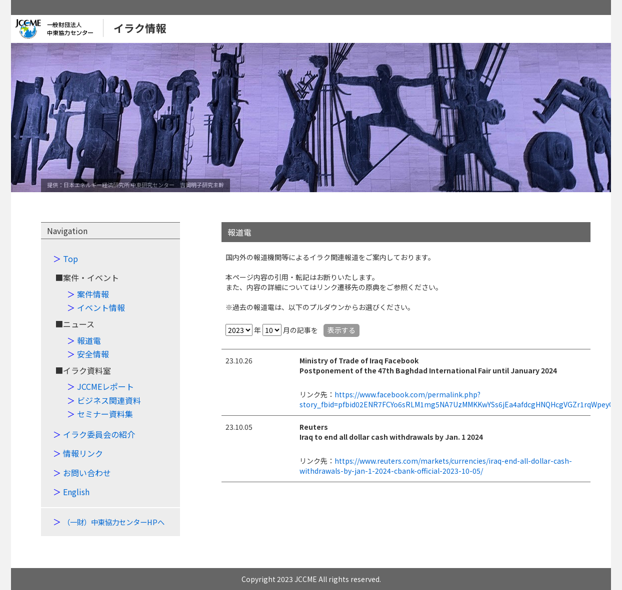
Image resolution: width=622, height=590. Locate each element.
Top (70, 259)
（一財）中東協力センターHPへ (113, 522)
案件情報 (93, 294)
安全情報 (93, 354)
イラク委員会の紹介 (99, 434)
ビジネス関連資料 (109, 400)
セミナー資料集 (105, 414)
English (76, 492)
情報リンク (83, 453)
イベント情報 (101, 307)
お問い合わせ (87, 473)
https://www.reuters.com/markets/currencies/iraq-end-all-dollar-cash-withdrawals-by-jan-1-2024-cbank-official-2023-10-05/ (436, 466)
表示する (342, 330)
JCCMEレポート (105, 386)
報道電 (89, 340)
